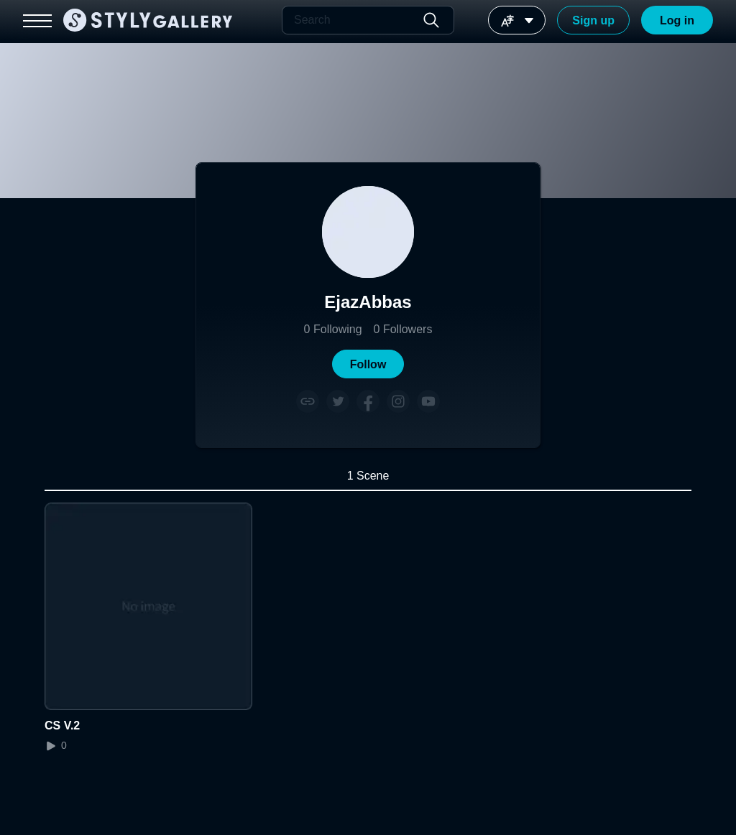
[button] (368, 364)
